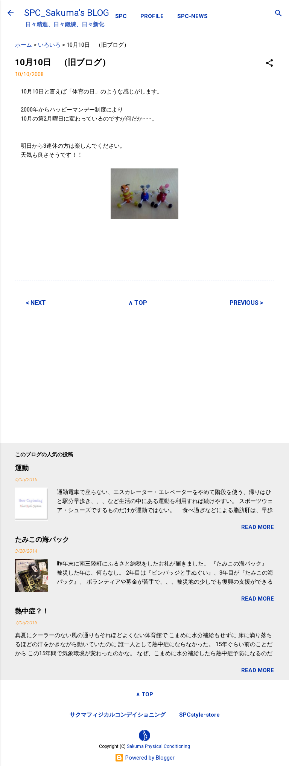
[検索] (278, 14)
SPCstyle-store (199, 714)
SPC (121, 16)
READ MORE (257, 527)
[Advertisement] (144, 370)
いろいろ (49, 44)
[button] (269, 63)
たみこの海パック (42, 539)
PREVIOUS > (246, 302)
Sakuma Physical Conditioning (158, 746)
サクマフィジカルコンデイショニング (118, 714)
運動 (22, 468)
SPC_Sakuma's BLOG (66, 13)
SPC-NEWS (192, 16)
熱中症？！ (32, 611)
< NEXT (36, 302)
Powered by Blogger (145, 757)
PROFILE (152, 16)
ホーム (23, 44)
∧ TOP (137, 302)
